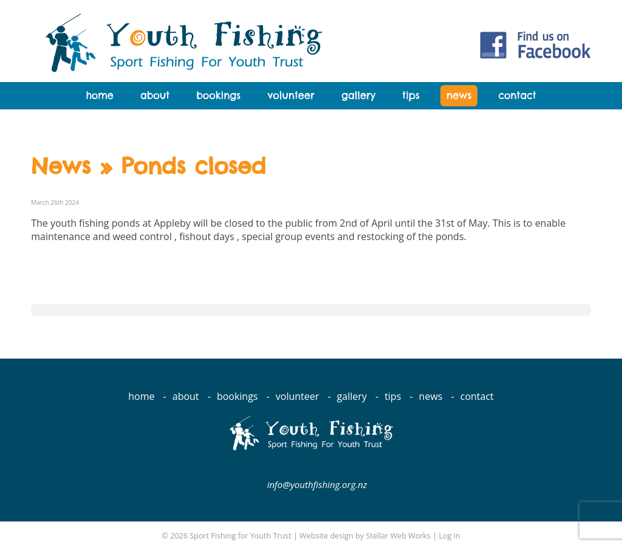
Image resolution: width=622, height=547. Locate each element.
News (458, 95)
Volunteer (290, 95)
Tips (411, 95)
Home (99, 95)
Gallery (358, 95)
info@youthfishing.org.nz (317, 484)
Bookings (218, 95)
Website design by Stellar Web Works (365, 536)
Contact (517, 95)
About (154, 95)
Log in (449, 536)
